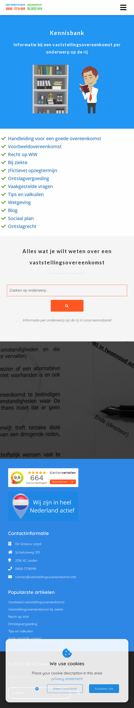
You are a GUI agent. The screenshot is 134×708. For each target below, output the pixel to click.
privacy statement (67, 678)
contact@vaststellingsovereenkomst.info (45, 577)
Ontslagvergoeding (28, 178)
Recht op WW (22, 154)
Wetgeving (19, 202)
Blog (13, 210)
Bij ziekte (17, 162)
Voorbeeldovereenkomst (35, 146)
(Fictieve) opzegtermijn (32, 170)
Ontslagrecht (22, 226)
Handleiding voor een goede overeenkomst (54, 138)
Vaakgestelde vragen (30, 186)
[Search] (67, 306)
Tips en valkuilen (26, 194)
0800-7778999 (25, 569)
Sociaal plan (21, 218)
